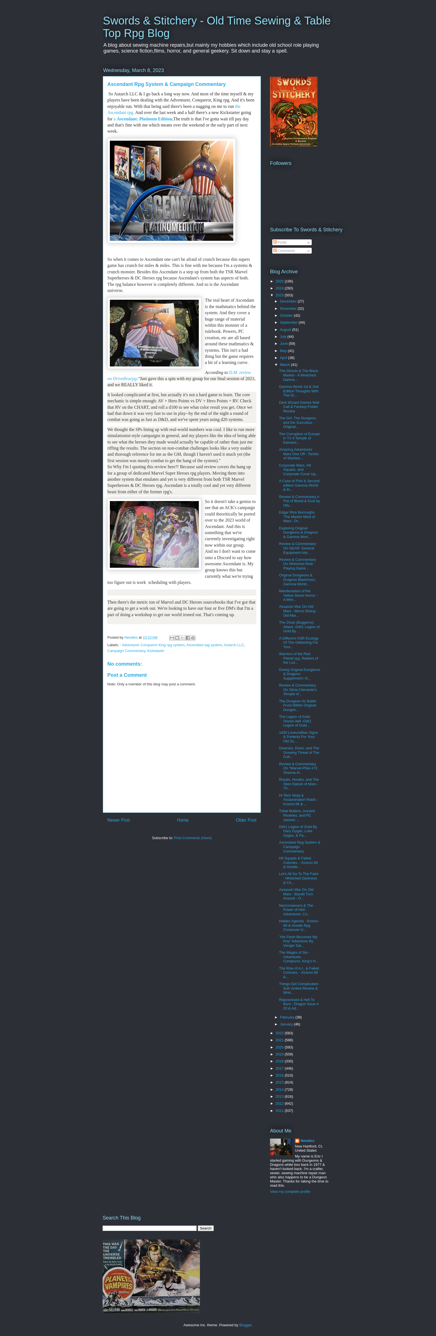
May (284, 351)
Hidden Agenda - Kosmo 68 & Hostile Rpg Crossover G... (298, 925)
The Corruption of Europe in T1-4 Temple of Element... (299, 438)
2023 (280, 295)
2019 (280, 1054)
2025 (280, 281)
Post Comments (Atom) (193, 838)
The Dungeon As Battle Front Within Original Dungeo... (297, 705)
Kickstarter (155, 651)
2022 (280, 1033)
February (288, 1017)
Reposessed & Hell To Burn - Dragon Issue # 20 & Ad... (298, 1004)
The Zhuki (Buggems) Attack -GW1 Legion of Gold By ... (299, 626)
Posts (280, 242)
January (287, 1024)
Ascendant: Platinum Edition (144, 119)
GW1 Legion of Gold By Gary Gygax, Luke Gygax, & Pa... (298, 831)
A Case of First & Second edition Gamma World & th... (299, 485)
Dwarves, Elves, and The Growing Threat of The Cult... (299, 752)
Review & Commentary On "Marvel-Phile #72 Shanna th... (298, 768)
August (286, 330)
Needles (307, 1141)
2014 (280, 1089)
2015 (280, 1082)
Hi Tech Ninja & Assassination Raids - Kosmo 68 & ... (298, 799)
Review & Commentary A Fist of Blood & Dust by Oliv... (299, 501)
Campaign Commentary (126, 651)
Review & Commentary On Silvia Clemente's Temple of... (297, 689)
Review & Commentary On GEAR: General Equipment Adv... (297, 548)
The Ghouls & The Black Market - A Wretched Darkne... (298, 375)
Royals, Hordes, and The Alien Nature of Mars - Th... (299, 783)
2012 (280, 1103)
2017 (280, 1068)
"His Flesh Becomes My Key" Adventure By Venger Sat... (298, 941)
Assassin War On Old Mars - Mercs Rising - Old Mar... (298, 610)
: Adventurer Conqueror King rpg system (152, 645)
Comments (284, 251)
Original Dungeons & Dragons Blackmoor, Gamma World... (297, 579)
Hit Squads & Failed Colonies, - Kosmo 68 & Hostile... (298, 862)
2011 (280, 1111)
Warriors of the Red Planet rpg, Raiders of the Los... (298, 658)
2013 (280, 1096)
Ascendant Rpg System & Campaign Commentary (299, 846)
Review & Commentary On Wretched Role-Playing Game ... (297, 563)
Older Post (246, 820)
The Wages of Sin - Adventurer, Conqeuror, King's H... (298, 956)
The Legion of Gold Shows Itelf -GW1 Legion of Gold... (295, 721)
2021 (280, 1040)
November (289, 308)
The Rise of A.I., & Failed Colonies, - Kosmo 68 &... (299, 972)
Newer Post (118, 820)
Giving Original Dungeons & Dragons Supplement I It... (299, 674)
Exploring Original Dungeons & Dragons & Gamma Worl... (298, 532)
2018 (280, 1061)
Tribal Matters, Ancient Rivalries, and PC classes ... (297, 815)
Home (183, 820)
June (284, 343)
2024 (280, 288)
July (284, 336)
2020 (280, 1047)
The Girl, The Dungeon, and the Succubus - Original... (298, 422)
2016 (280, 1075)
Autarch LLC (234, 645)
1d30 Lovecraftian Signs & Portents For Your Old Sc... (298, 736)
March (285, 365)
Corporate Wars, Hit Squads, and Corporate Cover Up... (298, 469)
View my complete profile (290, 1191)
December (289, 301)
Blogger (245, 1325)
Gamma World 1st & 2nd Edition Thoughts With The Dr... (298, 391)
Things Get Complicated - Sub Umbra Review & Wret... (299, 988)
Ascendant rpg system (204, 645)
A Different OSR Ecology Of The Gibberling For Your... (298, 642)
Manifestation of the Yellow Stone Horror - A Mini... (298, 595)
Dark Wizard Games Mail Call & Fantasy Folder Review (299, 406)
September (289, 322)
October (287, 315)
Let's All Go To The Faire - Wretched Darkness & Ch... (298, 878)
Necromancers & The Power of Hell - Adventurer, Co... (296, 909)
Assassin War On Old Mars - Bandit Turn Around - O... (296, 894)
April (284, 358)
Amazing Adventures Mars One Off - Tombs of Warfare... (298, 453)
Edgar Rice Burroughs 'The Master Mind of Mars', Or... (297, 516)
